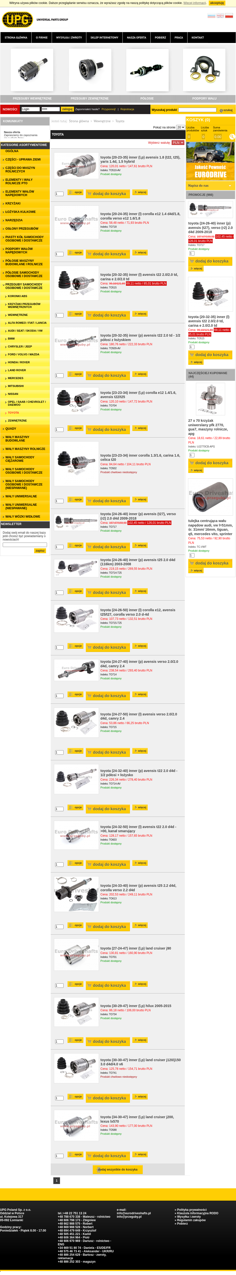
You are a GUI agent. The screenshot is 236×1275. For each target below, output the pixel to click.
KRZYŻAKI (13, 203)
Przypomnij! (109, 109)
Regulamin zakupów (191, 1220)
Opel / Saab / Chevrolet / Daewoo (27, 403)
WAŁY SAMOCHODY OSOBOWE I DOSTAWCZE (24, 470)
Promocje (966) (201, 195)
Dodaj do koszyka (109, 194)
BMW (11, 338)
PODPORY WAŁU (204, 98)
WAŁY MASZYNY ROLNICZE (25, 449)
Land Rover (17, 370)
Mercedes (15, 378)
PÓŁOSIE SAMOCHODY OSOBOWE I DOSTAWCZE (24, 274)
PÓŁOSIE (147, 98)
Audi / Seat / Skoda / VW (25, 330)
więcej (142, 192)
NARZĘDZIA (14, 220)
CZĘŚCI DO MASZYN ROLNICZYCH (20, 169)
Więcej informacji (194, 3)
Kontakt (198, 37)
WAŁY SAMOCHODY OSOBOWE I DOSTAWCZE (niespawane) (24, 484)
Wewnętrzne (102, 121)
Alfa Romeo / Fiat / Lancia (27, 322)
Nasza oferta (136, 37)
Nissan (13, 393)
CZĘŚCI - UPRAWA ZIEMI (23, 159)
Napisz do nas (198, 185)
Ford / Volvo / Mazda (23, 354)
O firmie (41, 37)
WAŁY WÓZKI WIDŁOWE (22, 516)
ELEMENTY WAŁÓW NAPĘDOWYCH (19, 193)
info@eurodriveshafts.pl (134, 1213)
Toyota (13, 412)
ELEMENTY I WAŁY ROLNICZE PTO (19, 181)
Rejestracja (127, 109)
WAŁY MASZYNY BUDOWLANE (17, 438)
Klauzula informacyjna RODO (197, 1213)
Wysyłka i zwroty (69, 37)
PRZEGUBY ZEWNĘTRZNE (90, 98)
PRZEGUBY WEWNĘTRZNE (32, 98)
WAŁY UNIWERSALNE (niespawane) (21, 506)
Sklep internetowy (104, 37)
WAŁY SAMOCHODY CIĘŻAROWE (19, 459)
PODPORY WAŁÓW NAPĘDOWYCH (19, 250)
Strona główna (16, 37)
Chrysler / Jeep (20, 346)
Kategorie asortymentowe (24, 145)
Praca (179, 37)
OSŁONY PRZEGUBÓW (21, 228)
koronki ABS (17, 296)
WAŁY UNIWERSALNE (21, 496)
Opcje (78, 192)
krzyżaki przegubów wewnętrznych (24, 305)
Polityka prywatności (192, 1210)
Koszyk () (198, 120)
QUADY (10, 428)
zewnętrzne (17, 420)
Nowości (10, 109)
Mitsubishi (16, 386)
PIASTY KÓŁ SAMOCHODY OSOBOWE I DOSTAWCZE (24, 238)
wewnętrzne (18, 314)
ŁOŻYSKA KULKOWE (20, 212)
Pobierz (160, 37)
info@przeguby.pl (129, 1216)
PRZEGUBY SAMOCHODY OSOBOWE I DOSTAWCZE (24, 286)
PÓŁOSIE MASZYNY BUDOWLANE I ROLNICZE (24, 262)
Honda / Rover (19, 362)
